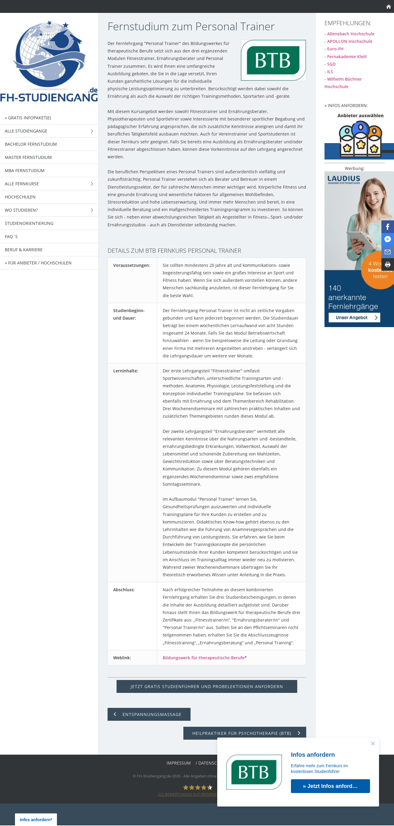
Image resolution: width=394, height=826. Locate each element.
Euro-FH (335, 49)
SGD (331, 64)
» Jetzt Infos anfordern (332, 786)
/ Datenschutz (212, 763)
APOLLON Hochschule (349, 41)
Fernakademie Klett (347, 56)
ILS (330, 71)
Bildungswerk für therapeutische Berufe (203, 658)
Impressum (179, 763)
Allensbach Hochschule (351, 34)
